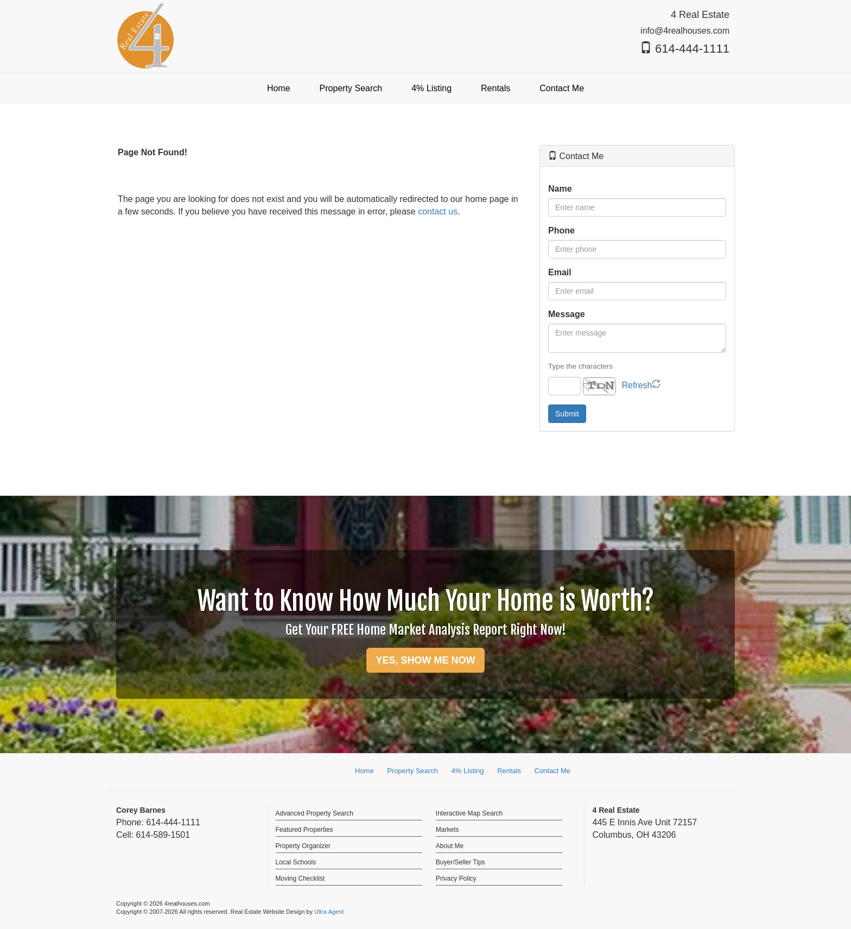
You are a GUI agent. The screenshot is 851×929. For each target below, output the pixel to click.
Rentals (509, 771)
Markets (447, 829)
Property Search (412, 771)
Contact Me (552, 771)
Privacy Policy (456, 878)
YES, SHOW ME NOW (425, 660)
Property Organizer (303, 846)
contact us (438, 211)
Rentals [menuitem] (495, 88)
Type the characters (580, 366)
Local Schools (296, 862)
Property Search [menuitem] (351, 88)
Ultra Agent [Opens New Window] (329, 911)
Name (560, 188)
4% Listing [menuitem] (431, 88)
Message (566, 314)
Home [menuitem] (278, 88)
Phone (561, 230)
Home (364, 771)
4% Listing (468, 771)
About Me (449, 846)
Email (559, 272)
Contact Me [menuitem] (561, 88)
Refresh (636, 385)
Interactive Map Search (469, 813)
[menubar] (425, 89)
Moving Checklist (300, 878)
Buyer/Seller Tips (460, 862)
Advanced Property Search (314, 813)
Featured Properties (304, 829)
